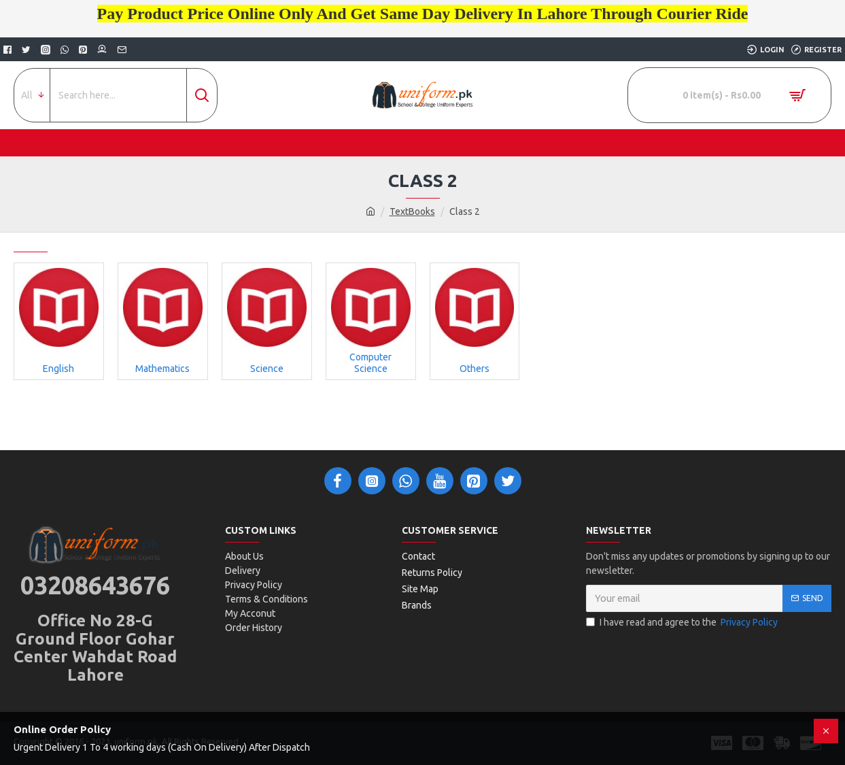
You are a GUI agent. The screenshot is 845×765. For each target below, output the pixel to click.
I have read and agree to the (683, 622)
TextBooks (412, 211)
